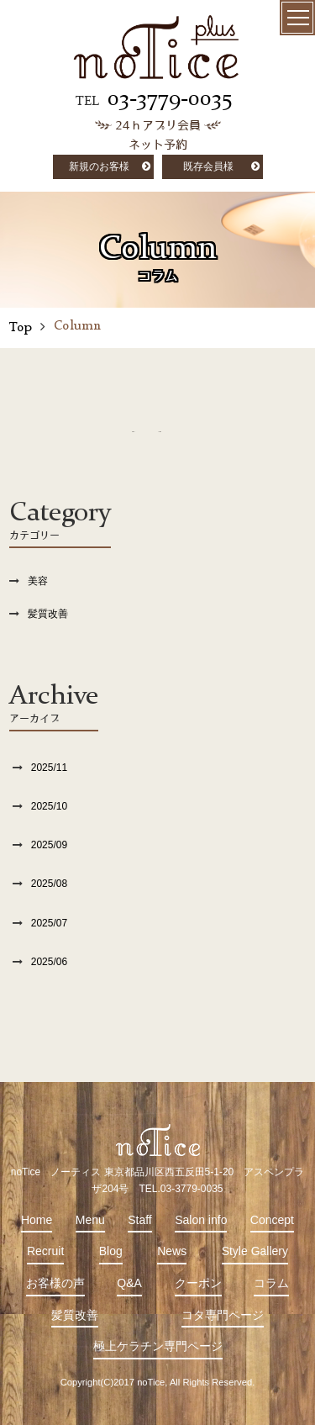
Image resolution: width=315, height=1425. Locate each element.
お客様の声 (55, 1283)
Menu (90, 1220)
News (171, 1251)
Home (36, 1220)
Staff (140, 1220)
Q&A (129, 1283)
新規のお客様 (99, 166)
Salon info (201, 1220)
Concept (272, 1220)
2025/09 (49, 845)
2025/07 (49, 923)
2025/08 (49, 883)
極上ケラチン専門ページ (158, 1346)
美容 (38, 581)
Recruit (45, 1251)
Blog (111, 1251)
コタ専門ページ (222, 1315)
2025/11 (49, 767)
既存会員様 (208, 166)
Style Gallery (255, 1251)
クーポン (198, 1283)
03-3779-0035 (170, 99)
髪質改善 (48, 614)
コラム (271, 1283)
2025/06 (49, 962)
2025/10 (49, 806)
